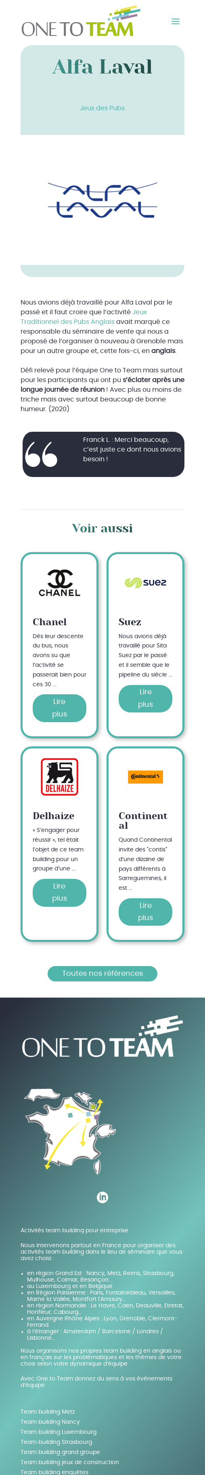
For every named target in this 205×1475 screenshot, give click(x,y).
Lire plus (59, 708)
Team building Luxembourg (58, 1432)
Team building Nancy (50, 1422)
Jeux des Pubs (102, 108)
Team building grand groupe (60, 1452)
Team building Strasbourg (56, 1442)
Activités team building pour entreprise (74, 1230)
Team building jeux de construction (70, 1462)
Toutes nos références (102, 973)
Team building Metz (48, 1412)
